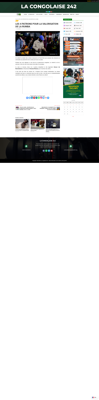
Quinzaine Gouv (66, 14)
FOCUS (46, 14)
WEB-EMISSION (59, 14)
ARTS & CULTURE (39, 14)
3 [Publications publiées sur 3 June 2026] (70, 104)
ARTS (19, 19)
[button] (31, 14)
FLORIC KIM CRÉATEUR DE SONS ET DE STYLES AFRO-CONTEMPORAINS (22, 130)
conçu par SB (64, 160)
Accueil (25, 14)
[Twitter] (29, 98)
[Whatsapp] (39, 98)
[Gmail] (46, 98)
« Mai (73, 116)
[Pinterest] (34, 98)
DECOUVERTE (52, 14)
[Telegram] (43, 98)
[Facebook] (27, 98)
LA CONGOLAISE (31, 14)
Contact (77, 14)
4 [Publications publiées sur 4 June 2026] (73, 104)
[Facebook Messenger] (48, 98)
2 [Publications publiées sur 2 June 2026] (67, 104)
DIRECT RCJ (72, 14)
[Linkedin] (32, 98)
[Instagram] (41, 98)
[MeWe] (36, 98)
